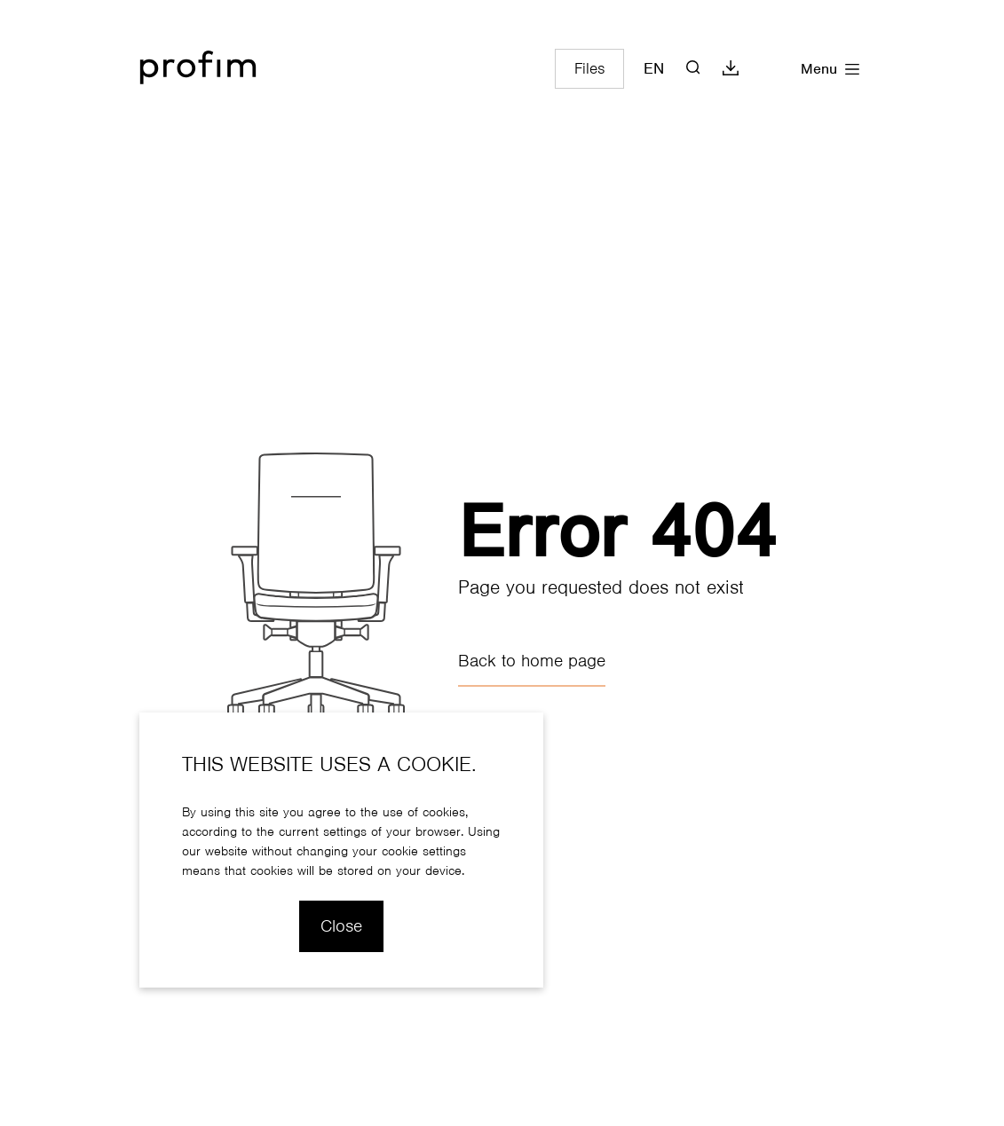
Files (589, 69)
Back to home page (531, 661)
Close (341, 926)
